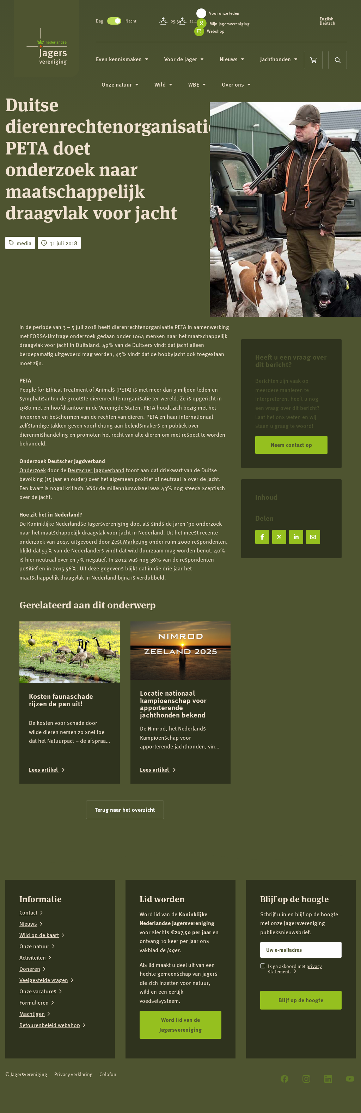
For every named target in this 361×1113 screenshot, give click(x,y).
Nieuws (232, 59)
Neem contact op (291, 445)
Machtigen (32, 1014)
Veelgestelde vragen (43, 980)
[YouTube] (350, 1078)
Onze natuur (120, 84)
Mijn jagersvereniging (230, 24)
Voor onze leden (225, 13)
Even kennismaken (123, 59)
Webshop (216, 31)
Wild (164, 84)
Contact (28, 912)
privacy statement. (295, 968)
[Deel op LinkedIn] (296, 537)
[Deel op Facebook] (262, 537)
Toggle (115, 21)
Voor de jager (184, 59)
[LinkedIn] (328, 1078)
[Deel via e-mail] (313, 537)
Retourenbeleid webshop (49, 1025)
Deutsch (327, 23)
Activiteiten (32, 957)
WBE (197, 84)
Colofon (107, 1074)
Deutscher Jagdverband (96, 470)
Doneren (29, 969)
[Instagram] (306, 1078)
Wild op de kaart (39, 935)
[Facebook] (284, 1078)
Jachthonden (279, 59)
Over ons (236, 84)
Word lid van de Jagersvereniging (180, 1025)
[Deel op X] (279, 537)
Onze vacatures (37, 991)
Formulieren (34, 1002)
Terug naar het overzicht (125, 809)
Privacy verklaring (73, 1074)
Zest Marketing (129, 541)
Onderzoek (32, 470)
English (327, 19)
